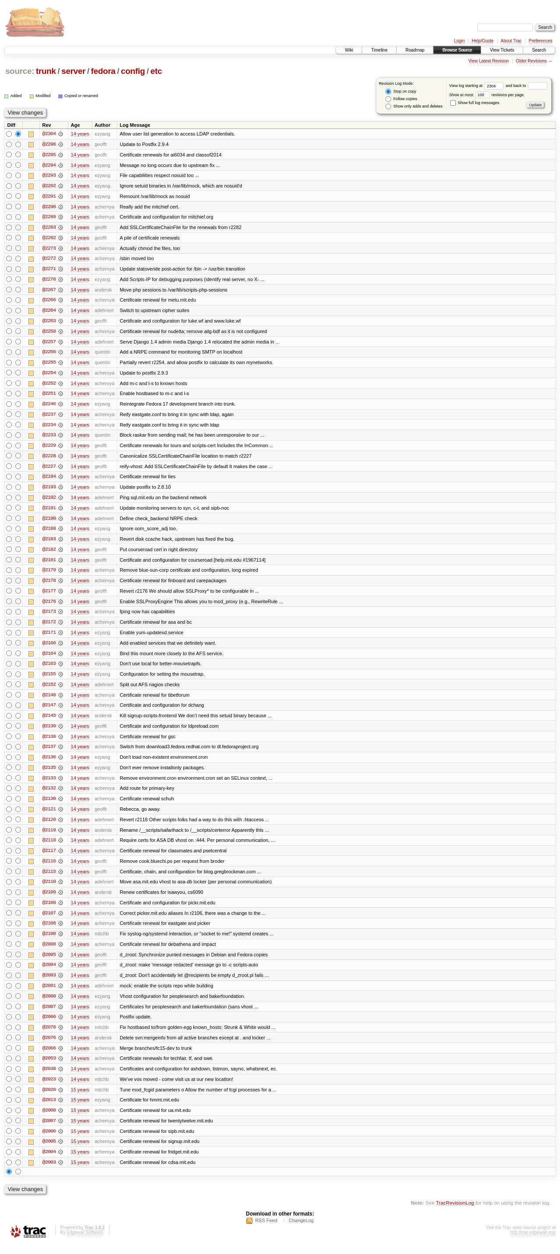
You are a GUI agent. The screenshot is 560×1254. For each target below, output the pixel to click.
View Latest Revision (488, 61)
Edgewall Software (84, 1242)
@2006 (49, 1140)
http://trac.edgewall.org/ (533, 1242)
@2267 (49, 291)
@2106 (49, 930)
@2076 (49, 1046)
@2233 (49, 437)
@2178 (49, 584)
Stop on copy (400, 91)
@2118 (49, 847)
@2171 (49, 637)
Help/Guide (483, 40)
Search (539, 50)
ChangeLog (301, 1230)
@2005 (49, 1151)
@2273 (49, 249)
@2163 (49, 668)
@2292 (49, 186)
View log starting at (477, 85)
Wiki (349, 50)
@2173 (49, 616)
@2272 (49, 259)
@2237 (49, 416)
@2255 (49, 364)
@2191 (49, 511)
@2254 (49, 375)
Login (459, 40)
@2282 (49, 238)
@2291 (49, 196)
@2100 (49, 941)
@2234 (49, 427)
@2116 (49, 868)
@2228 (49, 458)
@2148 (49, 700)
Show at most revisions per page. (487, 95)
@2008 (49, 1119)
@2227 (49, 469)
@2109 (49, 899)
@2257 (49, 343)
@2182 (49, 553)
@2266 (49, 301)
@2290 (49, 207)
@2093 (49, 983)
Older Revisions (531, 61)
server (73, 71)
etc (156, 71)
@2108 (49, 910)
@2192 (49, 500)
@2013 (49, 1109)
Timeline (379, 50)
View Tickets (502, 50)
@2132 (49, 794)
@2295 (49, 154)
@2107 (49, 920)
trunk (46, 71)
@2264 (49, 312)
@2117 (49, 857)
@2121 (49, 815)
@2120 (49, 826)
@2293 (49, 175)
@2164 (49, 658)
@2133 (49, 784)
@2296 (49, 144)
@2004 (49, 1161)
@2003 (49, 1172)
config (133, 71)
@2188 (49, 532)
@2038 (49, 1077)
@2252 (49, 385)
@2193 (49, 490)
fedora (103, 71)
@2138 (49, 742)
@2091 (49, 993)
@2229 (49, 448)
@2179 (49, 574)
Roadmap (415, 50)
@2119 (49, 836)
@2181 (49, 563)
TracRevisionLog (455, 1213)
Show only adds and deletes (413, 106)
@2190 (49, 521)
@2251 (49, 396)
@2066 (49, 1056)
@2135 (49, 773)
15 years (80, 1098)
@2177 (49, 595)
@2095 (49, 962)
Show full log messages (474, 103)
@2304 (49, 133)
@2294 (49, 165)
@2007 (49, 1130)
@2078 (49, 1035)
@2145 (49, 721)
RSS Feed (266, 1230)
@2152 (49, 689)
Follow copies (401, 99)
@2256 (49, 354)
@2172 (49, 626)
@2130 (49, 805)
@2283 (49, 228)
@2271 (49, 270)
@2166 (49, 647)
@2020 (49, 1098)
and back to (526, 85)
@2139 (49, 731)
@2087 (49, 1014)
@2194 (49, 479)
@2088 (49, 1004)
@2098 (49, 951)
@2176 (49, 605)
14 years (80, 133)
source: (19, 71)
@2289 (49, 217)
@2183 (49, 542)
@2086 (49, 1025)
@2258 (49, 333)
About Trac (511, 40)
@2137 (49, 752)
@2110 (49, 889)
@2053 (49, 1067)
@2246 (49, 406)
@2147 (49, 710)
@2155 (49, 679)
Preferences (541, 40)
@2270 (49, 280)
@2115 (49, 878)
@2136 (49, 763)
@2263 (49, 322)
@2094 (49, 972)
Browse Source (457, 50)
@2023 (49, 1088)
